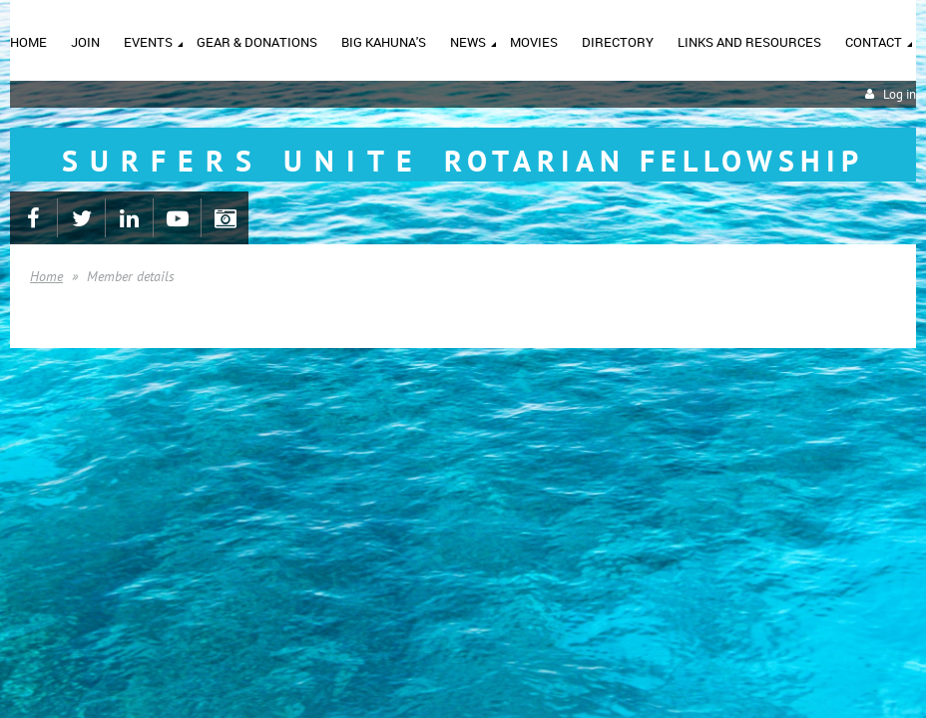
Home (46, 276)
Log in (899, 94)
